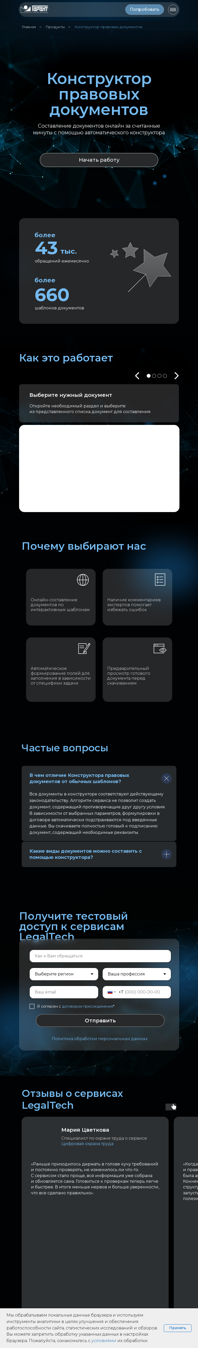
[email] (63, 992)
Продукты (55, 26)
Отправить (100, 1020)
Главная (29, 26)
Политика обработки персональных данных (99, 1038)
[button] (144, 9)
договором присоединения (87, 1006)
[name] (100, 956)
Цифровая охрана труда (88, 1144)
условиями (104, 1340)
